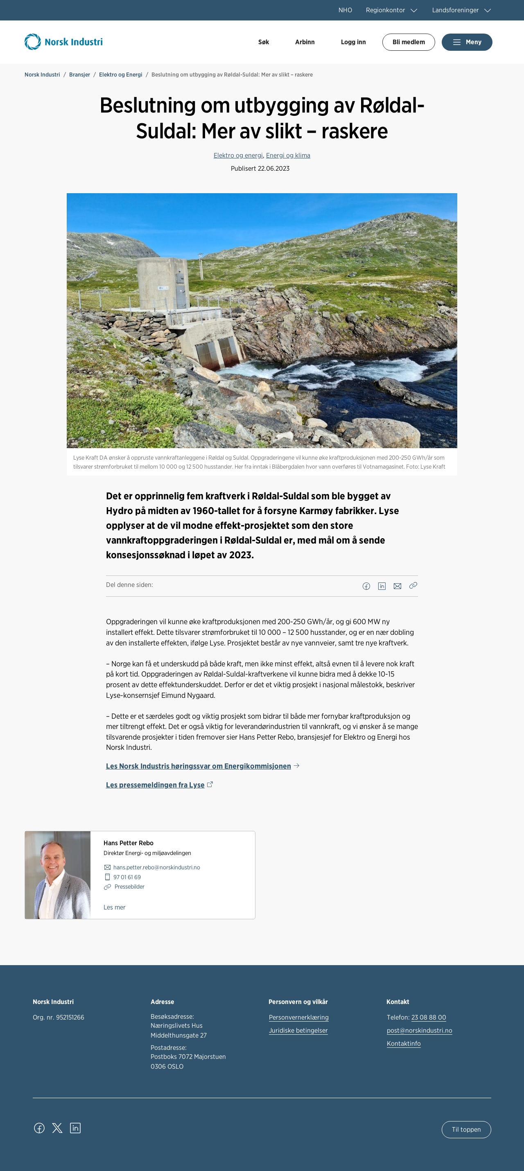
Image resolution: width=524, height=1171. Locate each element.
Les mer (115, 907)
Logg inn (353, 42)
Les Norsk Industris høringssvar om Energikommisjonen (198, 765)
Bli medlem (409, 42)
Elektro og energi (238, 155)
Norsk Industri (42, 74)
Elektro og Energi (120, 74)
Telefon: (416, 1017)
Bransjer (79, 74)
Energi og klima (288, 155)
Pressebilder (129, 886)
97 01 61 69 (127, 876)
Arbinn (305, 42)
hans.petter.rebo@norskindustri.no (156, 867)
